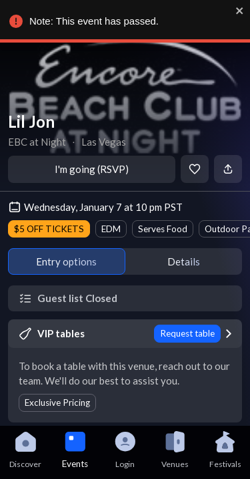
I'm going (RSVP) (92, 169)
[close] (238, 10)
